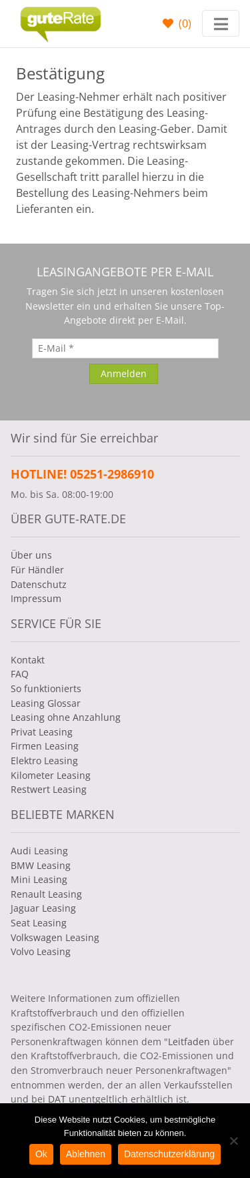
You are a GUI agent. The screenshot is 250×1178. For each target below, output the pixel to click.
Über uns (31, 555)
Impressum (36, 598)
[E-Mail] (125, 348)
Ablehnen (85, 1154)
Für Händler (37, 569)
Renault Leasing (46, 894)
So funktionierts (46, 688)
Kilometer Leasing (51, 775)
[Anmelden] (123, 374)
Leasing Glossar (46, 703)
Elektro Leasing (44, 760)
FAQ (20, 673)
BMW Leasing (41, 865)
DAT (57, 1099)
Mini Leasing (39, 879)
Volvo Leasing (41, 951)
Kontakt (28, 659)
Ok (41, 1154)
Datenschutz (39, 584)
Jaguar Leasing (43, 908)
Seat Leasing (39, 922)
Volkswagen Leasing (55, 937)
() (183, 23)
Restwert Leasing (49, 789)
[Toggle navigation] (220, 23)
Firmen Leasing (45, 746)
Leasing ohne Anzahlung (66, 717)
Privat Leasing (42, 731)
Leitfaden (189, 1041)
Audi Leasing (39, 850)
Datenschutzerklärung (169, 1154)
